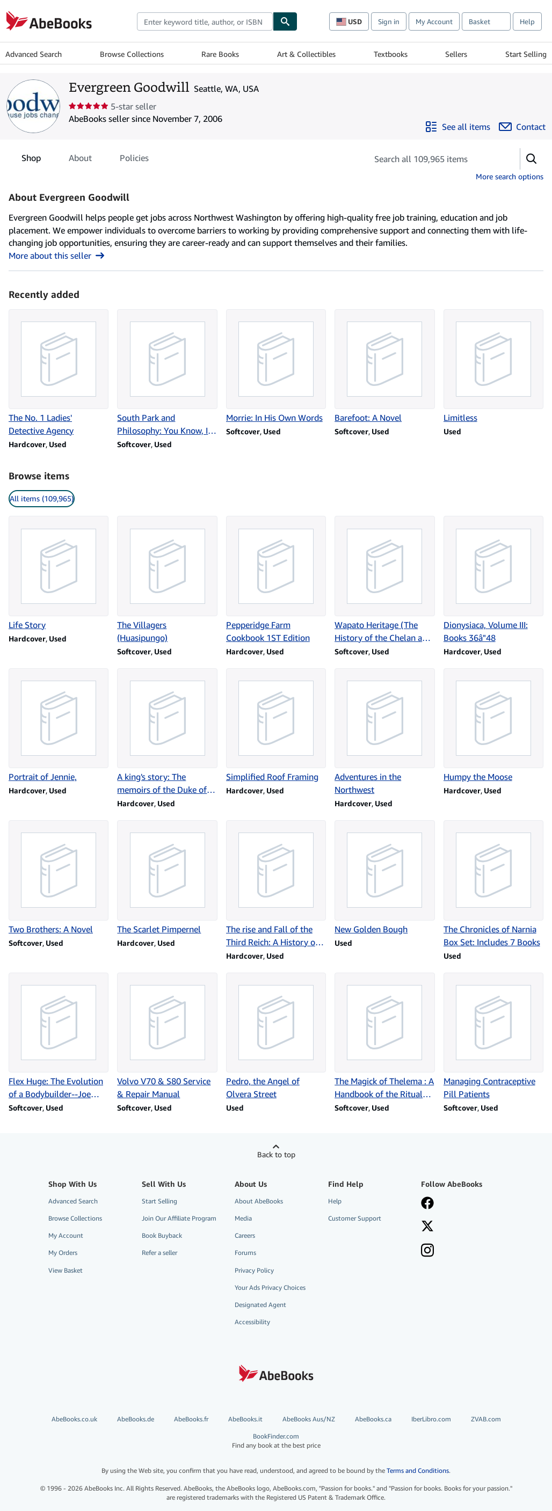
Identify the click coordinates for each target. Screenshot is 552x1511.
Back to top (276, 1154)
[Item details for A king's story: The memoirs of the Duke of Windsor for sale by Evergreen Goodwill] (167, 732)
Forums (245, 1253)
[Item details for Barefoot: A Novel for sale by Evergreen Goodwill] (384, 366)
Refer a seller (159, 1253)
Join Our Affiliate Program (179, 1218)
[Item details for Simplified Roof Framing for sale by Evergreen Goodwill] (276, 725)
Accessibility (252, 1322)
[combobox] (205, 21)
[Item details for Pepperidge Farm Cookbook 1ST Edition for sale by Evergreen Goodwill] (276, 580)
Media (243, 1218)
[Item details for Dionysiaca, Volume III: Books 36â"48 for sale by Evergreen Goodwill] (493, 580)
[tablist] (85, 157)
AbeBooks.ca (373, 1419)
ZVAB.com (486, 1419)
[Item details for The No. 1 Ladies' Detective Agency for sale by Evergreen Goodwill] (58, 373)
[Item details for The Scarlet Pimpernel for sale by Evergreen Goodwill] (167, 877)
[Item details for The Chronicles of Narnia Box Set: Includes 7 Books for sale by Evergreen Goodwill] (493, 884)
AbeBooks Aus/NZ (308, 1419)
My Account (434, 21)
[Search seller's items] (433, 159)
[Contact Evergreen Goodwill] (522, 126)
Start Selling (526, 54)
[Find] (285, 21)
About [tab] (80, 159)
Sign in (389, 21)
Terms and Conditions (418, 1470)
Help (527, 21)
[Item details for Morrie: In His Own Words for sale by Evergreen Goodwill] (276, 366)
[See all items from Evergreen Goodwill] (457, 126)
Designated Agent (260, 1305)
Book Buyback (162, 1235)
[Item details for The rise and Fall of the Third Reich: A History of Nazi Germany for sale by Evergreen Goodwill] (276, 884)
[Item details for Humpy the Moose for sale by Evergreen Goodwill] (493, 725)
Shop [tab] (31, 159)
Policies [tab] (134, 159)
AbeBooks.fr (191, 1419)
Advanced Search (33, 54)
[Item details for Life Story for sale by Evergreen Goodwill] (58, 573)
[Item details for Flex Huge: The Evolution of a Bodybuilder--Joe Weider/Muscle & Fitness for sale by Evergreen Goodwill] (58, 1036)
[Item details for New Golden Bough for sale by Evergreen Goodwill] (384, 877)
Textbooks (391, 54)
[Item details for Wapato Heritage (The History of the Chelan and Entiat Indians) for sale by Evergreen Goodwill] (384, 580)
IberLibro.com (431, 1419)
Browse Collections (132, 54)
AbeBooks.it (245, 1419)
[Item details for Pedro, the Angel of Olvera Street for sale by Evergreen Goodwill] (276, 1036)
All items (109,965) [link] (42, 498)
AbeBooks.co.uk (74, 1419)
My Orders (62, 1253)
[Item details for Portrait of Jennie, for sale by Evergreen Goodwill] (58, 725)
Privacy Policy (254, 1270)
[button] (531, 159)
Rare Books (220, 54)
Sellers (456, 54)
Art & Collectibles (306, 54)
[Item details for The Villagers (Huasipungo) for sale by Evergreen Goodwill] (167, 580)
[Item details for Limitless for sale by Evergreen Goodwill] (493, 366)
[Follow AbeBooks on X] (427, 1227)
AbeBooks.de (135, 1419)
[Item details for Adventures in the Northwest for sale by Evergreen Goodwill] (384, 732)
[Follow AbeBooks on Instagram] (427, 1251)
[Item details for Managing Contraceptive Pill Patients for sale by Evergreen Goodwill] (493, 1036)
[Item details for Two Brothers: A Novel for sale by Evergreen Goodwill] (58, 877)
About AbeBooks (259, 1201)
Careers (245, 1235)
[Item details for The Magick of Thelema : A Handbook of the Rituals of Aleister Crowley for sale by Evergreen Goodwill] (384, 1036)
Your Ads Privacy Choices (270, 1287)
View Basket (65, 1270)
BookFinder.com (276, 1441)
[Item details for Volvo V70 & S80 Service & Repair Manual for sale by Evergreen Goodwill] (167, 1036)
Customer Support (354, 1218)
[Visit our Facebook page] (427, 1204)
